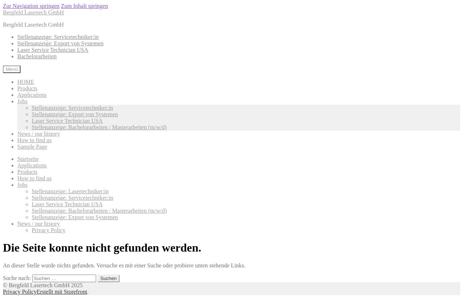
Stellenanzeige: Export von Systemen (60, 43)
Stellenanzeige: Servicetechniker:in (58, 37)
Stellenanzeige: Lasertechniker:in (70, 191)
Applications (32, 95)
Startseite (28, 159)
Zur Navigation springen (31, 6)
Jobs (22, 101)
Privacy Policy (49, 230)
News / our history (38, 134)
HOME (25, 82)
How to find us (34, 140)
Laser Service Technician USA (52, 50)
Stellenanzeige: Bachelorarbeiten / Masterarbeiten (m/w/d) (99, 127)
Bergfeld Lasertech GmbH (33, 12)
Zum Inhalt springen (84, 6)
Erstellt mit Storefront (62, 292)
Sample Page (32, 147)
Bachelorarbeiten (37, 56)
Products (27, 88)
